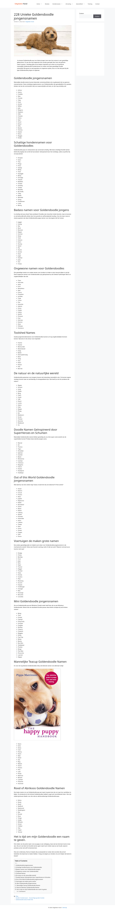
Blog (17, 896)
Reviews (47, 4)
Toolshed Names (20, 873)
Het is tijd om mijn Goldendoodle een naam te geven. (32, 889)
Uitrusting (70, 4)
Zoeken (81, 13)
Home (40, 4)
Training (90, 4)
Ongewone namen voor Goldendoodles (27, 871)
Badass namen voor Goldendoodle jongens (28, 869)
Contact (97, 4)
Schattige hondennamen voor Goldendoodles (29, 867)
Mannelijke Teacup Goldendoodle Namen (28, 885)
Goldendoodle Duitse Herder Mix (24, 899)
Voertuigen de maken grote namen (26, 881)
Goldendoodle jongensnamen (24, 865)
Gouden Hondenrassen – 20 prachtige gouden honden (30, 898)
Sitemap (64, 907)
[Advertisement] (90, 49)
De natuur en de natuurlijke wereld (26, 875)
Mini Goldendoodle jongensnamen (26, 883)
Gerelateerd (22, 891)
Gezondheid (81, 4)
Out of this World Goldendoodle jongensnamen (29, 879)
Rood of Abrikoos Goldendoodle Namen (28, 887)
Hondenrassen (58, 4)
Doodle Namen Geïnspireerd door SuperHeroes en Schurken (33, 877)
